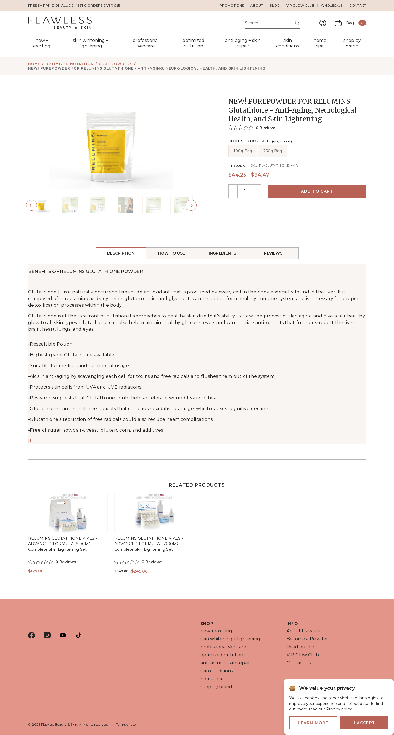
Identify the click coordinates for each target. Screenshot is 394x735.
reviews (273, 253)
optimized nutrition (194, 43)
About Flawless (303, 631)
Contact (357, 5)
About (256, 5)
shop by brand (352, 43)
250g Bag (272, 150)
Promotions (232, 5)
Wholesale (332, 5)
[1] (30, 440)
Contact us (299, 662)
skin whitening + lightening (91, 43)
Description (121, 253)
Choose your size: (260, 141)
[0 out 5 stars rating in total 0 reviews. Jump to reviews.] (252, 127)
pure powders (116, 64)
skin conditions (287, 43)
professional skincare (146, 43)
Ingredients (222, 253)
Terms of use (126, 724)
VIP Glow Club (300, 5)
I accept (364, 722)
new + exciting (42, 43)
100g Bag (243, 150)
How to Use (171, 253)
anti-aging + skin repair (243, 43)
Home (34, 64)
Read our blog (303, 647)
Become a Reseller (307, 639)
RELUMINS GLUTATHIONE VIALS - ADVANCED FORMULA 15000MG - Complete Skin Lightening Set (148, 544)
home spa (319, 43)
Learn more (313, 722)
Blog (274, 5)
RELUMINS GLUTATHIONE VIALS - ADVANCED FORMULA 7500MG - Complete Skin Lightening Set (62, 544)
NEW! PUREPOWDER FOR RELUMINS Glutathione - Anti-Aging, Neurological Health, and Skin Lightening (147, 68)
